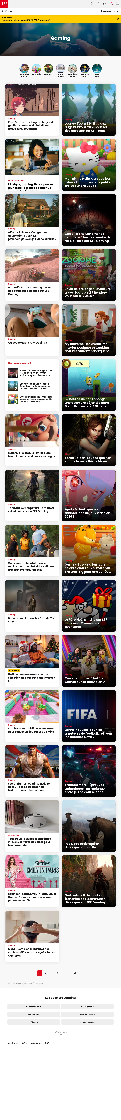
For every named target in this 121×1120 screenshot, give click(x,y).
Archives (13, 1043)
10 (69, 973)
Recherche (92, 3)
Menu (117, 3)
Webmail (105, 3)
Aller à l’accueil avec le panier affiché (98, 3)
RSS (47, 1043)
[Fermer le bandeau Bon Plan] (118, 19)
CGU (24, 1043)
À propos (36, 1043)
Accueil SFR (4, 4)
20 (75, 973)
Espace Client (111, 3)
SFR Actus (7, 11)
